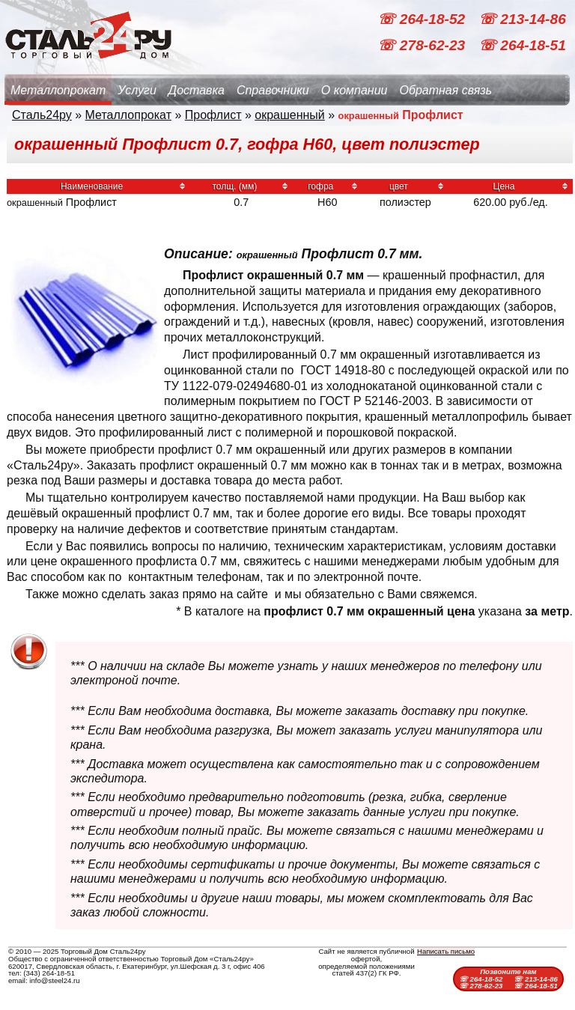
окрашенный (290, 115)
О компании (354, 90)
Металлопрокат (58, 90)
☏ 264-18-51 (522, 45)
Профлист (213, 115)
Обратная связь (445, 90)
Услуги (137, 90)
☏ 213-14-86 (522, 19)
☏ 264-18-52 (423, 19)
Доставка (196, 90)
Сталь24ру (42, 115)
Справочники (273, 90)
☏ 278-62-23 (423, 45)
